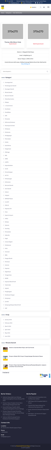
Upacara (7, 225)
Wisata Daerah (8, 92)
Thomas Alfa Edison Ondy (13, 42)
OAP (6, 308)
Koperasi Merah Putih (10, 281)
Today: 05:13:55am (27, 3)
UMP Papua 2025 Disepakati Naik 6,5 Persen (37, 402)
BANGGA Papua (9, 198)
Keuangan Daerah (9, 89)
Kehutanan (8, 182)
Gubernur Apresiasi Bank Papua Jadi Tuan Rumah (21, 347)
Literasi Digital (8, 241)
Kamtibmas (8, 145)
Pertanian (7, 119)
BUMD (6, 278)
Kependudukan (9, 165)
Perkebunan (8, 245)
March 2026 (8, 326)
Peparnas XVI (8, 208)
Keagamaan (8, 148)
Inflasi (6, 218)
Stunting (7, 228)
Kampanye (7, 298)
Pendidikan (8, 112)
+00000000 (4, 432)
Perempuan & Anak (10, 125)
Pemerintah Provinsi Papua (23, 446)
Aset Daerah (8, 188)
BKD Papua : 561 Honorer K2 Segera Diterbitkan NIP (37, 414)
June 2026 (7, 336)
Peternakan (8, 139)
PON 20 (7, 205)
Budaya (7, 222)
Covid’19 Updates (25, 447)
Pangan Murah (8, 258)
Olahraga (7, 152)
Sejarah (7, 288)
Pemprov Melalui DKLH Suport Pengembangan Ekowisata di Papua (26, 356)
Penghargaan (8, 291)
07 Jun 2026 (10, 1)
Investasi (7, 251)
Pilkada (7, 102)
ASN (6, 115)
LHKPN (6, 162)
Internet (7, 265)
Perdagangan (8, 135)
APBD (6, 158)
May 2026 (7, 333)
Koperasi (7, 268)
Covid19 (7, 202)
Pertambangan (9, 172)
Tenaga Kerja (8, 275)
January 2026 (8, 319)
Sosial (6, 168)
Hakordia (7, 235)
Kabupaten (8, 12)
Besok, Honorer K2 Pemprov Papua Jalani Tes (38, 410)
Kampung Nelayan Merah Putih (13, 305)
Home (2, 12)
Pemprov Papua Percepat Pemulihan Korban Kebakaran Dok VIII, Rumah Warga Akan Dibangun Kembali (13, 413)
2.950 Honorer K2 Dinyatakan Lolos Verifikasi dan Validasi (37, 398)
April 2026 (7, 329)
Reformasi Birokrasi (10, 122)
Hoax (6, 212)
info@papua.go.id (14, 3)
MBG (6, 255)
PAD (6, 155)
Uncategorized (8, 82)
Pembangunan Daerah (10, 85)
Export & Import (9, 215)
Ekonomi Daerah (9, 95)
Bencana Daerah (9, 185)
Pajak (6, 238)
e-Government (9, 105)
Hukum (7, 192)
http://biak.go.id (25, 64)
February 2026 (8, 323)
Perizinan (7, 261)
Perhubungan (8, 178)
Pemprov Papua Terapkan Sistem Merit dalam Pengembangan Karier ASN (12, 403)
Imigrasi (7, 195)
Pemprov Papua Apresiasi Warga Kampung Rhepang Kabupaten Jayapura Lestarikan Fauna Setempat (27, 365)
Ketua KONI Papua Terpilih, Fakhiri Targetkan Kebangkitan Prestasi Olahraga (13, 407)
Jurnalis (7, 301)
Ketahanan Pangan (10, 295)
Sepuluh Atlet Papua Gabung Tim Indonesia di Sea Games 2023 (36, 406)
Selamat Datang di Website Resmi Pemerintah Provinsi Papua (31, 1)
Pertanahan (8, 232)
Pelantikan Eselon (9, 99)
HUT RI (6, 175)
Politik (6, 142)
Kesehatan (7, 109)
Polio (6, 248)
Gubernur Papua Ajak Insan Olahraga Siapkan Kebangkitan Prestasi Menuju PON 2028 (13, 398)
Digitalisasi (8, 271)
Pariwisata (7, 132)
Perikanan (7, 129)
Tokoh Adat (8, 285)
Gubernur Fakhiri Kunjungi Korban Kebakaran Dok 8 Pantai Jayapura (11, 417)
